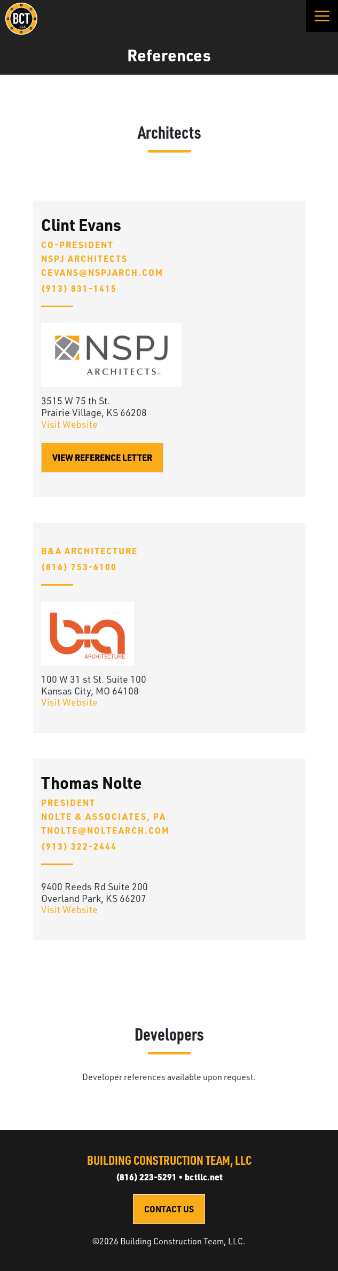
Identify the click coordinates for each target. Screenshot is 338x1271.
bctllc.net (204, 1176)
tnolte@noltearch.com (105, 830)
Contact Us (169, 1208)
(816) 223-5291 (146, 1176)
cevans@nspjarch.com (102, 272)
